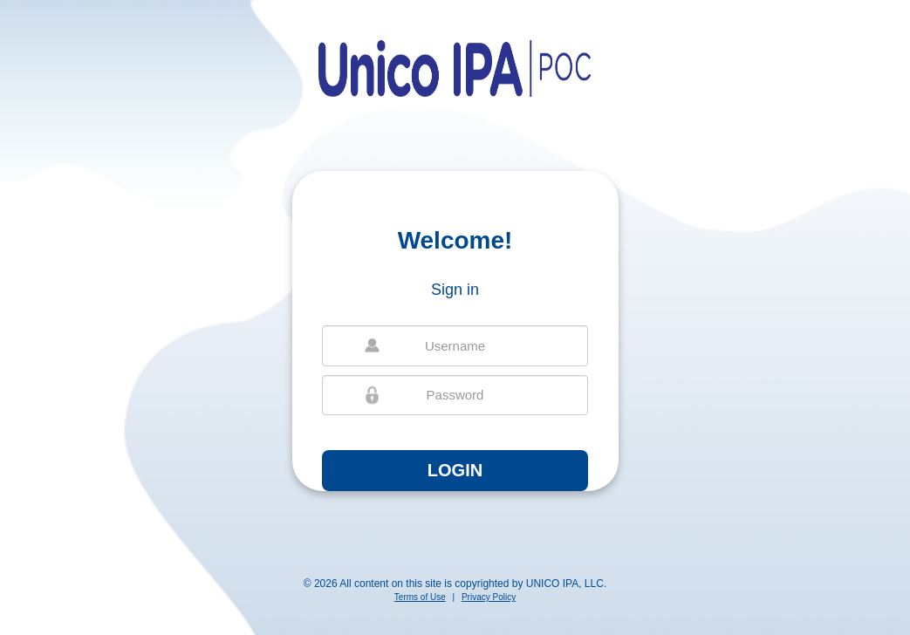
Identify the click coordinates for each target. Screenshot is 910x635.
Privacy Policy (489, 597)
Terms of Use (420, 597)
